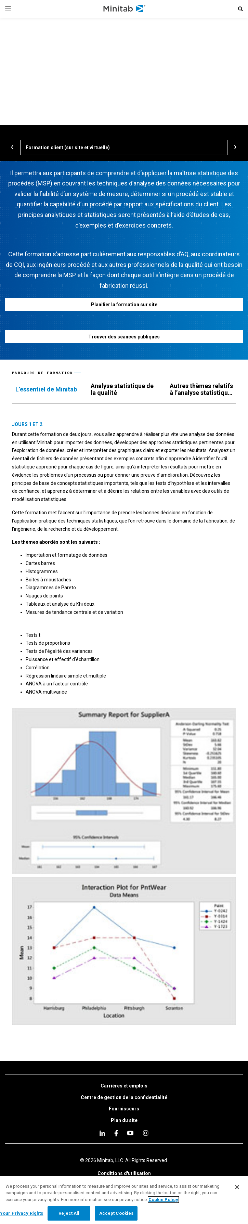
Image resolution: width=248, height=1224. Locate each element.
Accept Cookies (116, 1213)
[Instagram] (145, 1133)
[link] (124, 1086)
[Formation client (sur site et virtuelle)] (124, 147)
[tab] (46, 389)
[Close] (237, 1187)
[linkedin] (102, 1133)
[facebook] (116, 1133)
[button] (240, 9)
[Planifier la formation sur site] (124, 304)
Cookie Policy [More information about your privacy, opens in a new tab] (163, 1199)
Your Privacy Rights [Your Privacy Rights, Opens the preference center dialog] (21, 1213)
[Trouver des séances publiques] (124, 336)
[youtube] (130, 1133)
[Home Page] (124, 9)
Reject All (68, 1213)
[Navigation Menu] (8, 9)
